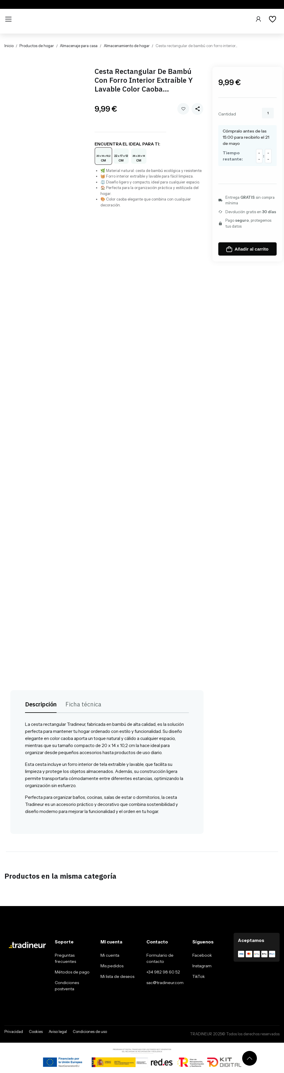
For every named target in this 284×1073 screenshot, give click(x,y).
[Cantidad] (268, 113)
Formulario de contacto (160, 958)
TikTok (198, 976)
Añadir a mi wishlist (183, 109)
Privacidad (13, 1031)
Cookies (36, 1031)
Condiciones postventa (67, 985)
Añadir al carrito (247, 249)
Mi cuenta (109, 955)
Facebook (202, 955)
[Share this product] (197, 109)
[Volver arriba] (249, 1058)
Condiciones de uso (90, 1031)
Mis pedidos (111, 965)
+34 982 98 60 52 (163, 972)
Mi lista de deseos (117, 976)
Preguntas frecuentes (65, 958)
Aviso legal (58, 1031)
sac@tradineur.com (165, 982)
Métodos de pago (72, 972)
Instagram (202, 965)
